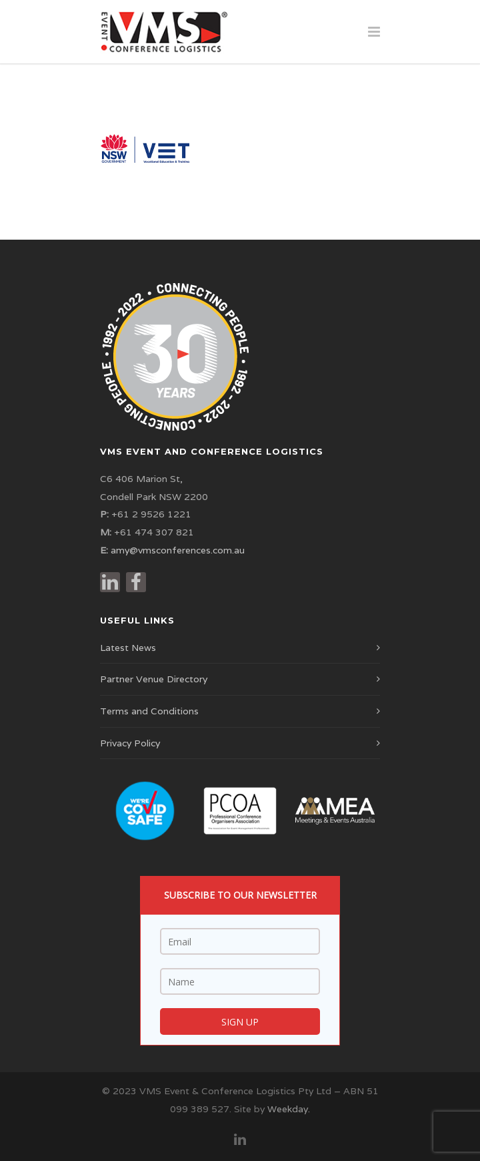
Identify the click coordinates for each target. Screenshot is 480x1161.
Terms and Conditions (149, 711)
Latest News (128, 648)
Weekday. (288, 1109)
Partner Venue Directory (153, 679)
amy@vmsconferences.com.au (178, 550)
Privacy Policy (130, 743)
